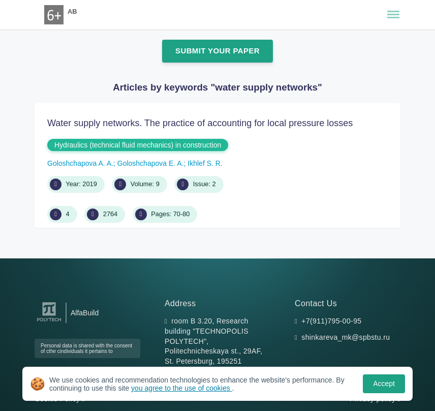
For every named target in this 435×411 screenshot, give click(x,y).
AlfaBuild (85, 313)
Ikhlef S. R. (205, 163)
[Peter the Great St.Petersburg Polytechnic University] (49, 321)
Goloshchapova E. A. (150, 163)
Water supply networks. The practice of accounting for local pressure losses (200, 123)
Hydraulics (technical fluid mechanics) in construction (137, 145)
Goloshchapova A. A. (80, 163)
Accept (384, 383)
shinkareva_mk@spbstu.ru (345, 337)
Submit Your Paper (217, 50)
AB (72, 11)
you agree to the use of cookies (181, 388)
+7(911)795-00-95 (331, 321)
